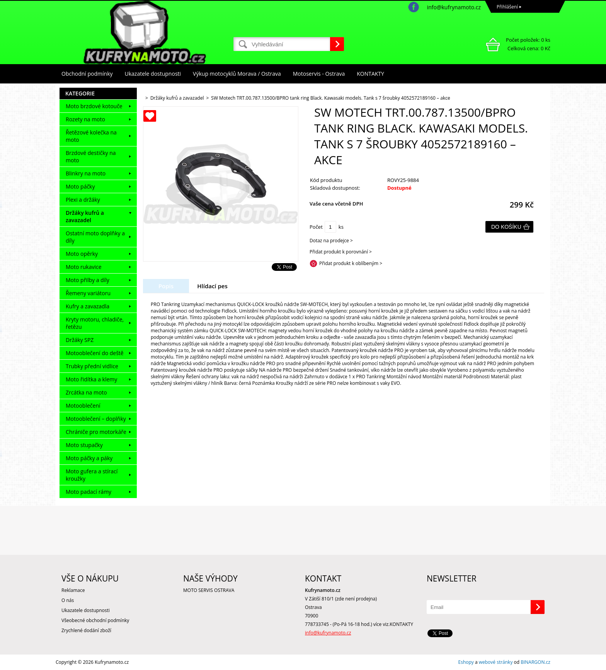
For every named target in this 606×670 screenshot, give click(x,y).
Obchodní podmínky (87, 73)
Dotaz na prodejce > (331, 240)
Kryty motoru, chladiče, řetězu (95, 323)
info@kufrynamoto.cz (454, 7)
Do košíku (506, 227)
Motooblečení (83, 405)
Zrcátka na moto (86, 392)
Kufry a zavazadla (87, 306)
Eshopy (466, 662)
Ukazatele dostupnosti (153, 73)
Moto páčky (80, 186)
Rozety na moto (85, 119)
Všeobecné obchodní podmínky (95, 620)
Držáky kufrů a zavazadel (85, 216)
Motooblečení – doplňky (96, 418)
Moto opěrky (82, 253)
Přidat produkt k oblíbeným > (350, 263)
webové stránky (496, 662)
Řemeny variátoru (88, 293)
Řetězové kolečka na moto (91, 136)
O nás (67, 600)
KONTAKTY (370, 73)
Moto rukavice (84, 266)
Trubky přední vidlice (92, 366)
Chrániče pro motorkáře (96, 431)
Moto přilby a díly (87, 280)
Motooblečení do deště (95, 353)
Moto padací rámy (88, 491)
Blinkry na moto (86, 173)
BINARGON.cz (535, 662)
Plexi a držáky (83, 199)
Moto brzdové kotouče (94, 106)
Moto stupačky (84, 445)
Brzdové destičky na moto (91, 156)
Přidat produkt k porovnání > (341, 251)
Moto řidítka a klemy (91, 379)
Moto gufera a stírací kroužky (91, 475)
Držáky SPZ (80, 340)
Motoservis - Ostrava (319, 73)
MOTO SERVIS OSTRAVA (208, 590)
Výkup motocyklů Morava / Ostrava (237, 73)
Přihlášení (507, 6)
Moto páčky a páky (89, 458)
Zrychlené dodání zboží (86, 630)
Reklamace (73, 590)
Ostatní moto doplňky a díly (95, 237)
